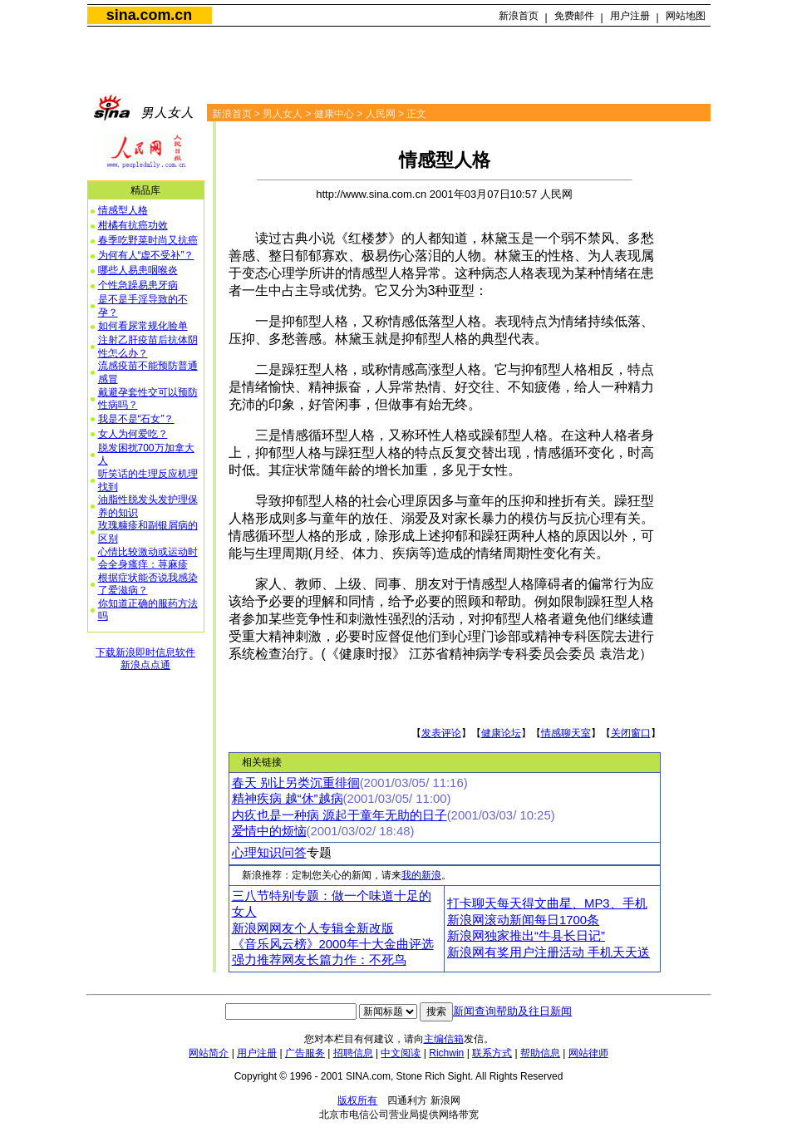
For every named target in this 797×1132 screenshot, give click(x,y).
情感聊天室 (566, 733)
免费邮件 (574, 16)
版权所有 (357, 1100)
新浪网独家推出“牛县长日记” (526, 936)
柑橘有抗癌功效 (133, 225)
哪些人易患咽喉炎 (138, 270)
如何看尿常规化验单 (143, 326)
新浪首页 (519, 16)
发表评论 (441, 733)
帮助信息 (540, 1053)
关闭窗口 (631, 733)
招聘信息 (353, 1053)
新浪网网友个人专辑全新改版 (313, 928)
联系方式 (492, 1053)
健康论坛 (501, 733)
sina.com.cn (149, 15)
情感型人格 (123, 210)
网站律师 (588, 1053)
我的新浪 (421, 875)
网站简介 (209, 1053)
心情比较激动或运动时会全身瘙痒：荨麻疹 (148, 558)
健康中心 (334, 114)
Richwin (446, 1053)
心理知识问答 (269, 852)
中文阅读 (401, 1053)
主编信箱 (444, 1039)
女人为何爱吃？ (133, 434)
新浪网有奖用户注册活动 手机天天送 (548, 952)
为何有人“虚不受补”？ (146, 255)
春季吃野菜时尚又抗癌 (148, 240)
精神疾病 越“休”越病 (287, 798)
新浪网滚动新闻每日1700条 (523, 920)
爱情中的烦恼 (269, 831)
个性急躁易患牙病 (138, 285)
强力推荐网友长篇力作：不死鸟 (319, 960)
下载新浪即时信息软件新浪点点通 (145, 659)
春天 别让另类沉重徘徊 (296, 783)
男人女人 (283, 114)
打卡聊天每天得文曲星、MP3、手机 (547, 903)
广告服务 (305, 1053)
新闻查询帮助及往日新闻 (512, 1011)
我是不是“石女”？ (136, 419)
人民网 (381, 114)
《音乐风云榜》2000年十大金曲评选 (333, 944)
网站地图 (686, 16)
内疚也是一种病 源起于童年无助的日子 (339, 815)
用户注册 (630, 16)
